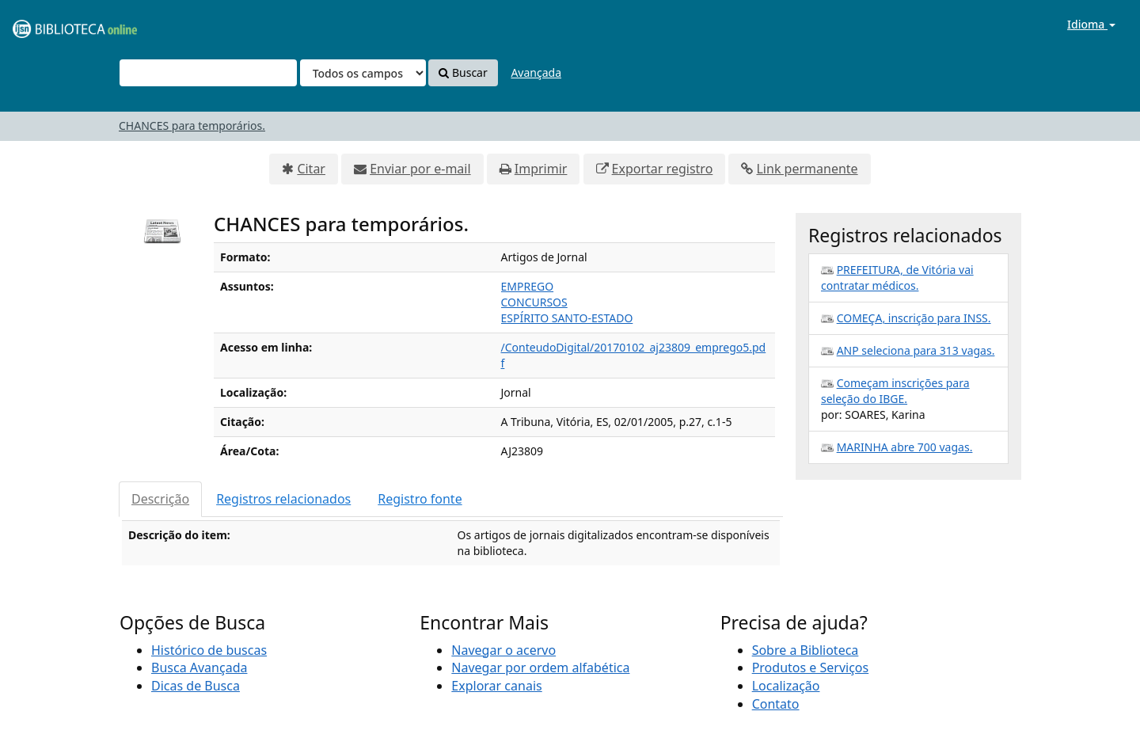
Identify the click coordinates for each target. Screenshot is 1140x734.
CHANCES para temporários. (192, 125)
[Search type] (363, 72)
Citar (311, 168)
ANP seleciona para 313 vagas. (916, 350)
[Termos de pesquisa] (208, 72)
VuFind (51, 24)
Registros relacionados (283, 499)
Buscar (463, 72)
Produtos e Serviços (810, 667)
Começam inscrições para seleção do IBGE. (895, 390)
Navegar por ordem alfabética (540, 667)
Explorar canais (496, 685)
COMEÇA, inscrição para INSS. (914, 317)
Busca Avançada (199, 667)
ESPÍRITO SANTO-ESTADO (567, 317)
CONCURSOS (534, 302)
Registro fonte (420, 499)
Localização (786, 685)
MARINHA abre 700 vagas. (905, 446)
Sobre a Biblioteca (805, 650)
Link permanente (806, 168)
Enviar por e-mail (420, 168)
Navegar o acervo (503, 650)
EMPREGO (527, 286)
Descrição (160, 499)
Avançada (536, 72)
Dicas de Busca (195, 685)
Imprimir (541, 168)
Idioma (1091, 24)
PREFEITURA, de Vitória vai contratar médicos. (897, 277)
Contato (776, 704)
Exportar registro (662, 168)
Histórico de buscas (209, 650)
